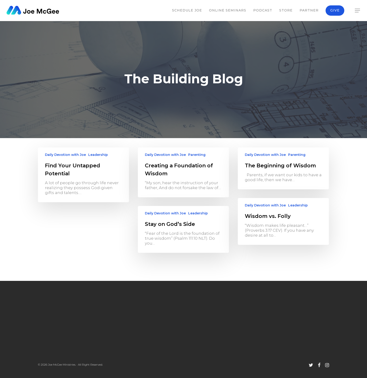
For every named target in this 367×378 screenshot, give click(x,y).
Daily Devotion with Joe (65, 155)
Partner (309, 10)
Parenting (197, 155)
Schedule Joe (187, 10)
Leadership (98, 155)
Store (286, 10)
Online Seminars (227, 10)
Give (335, 10)
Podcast (262, 10)
